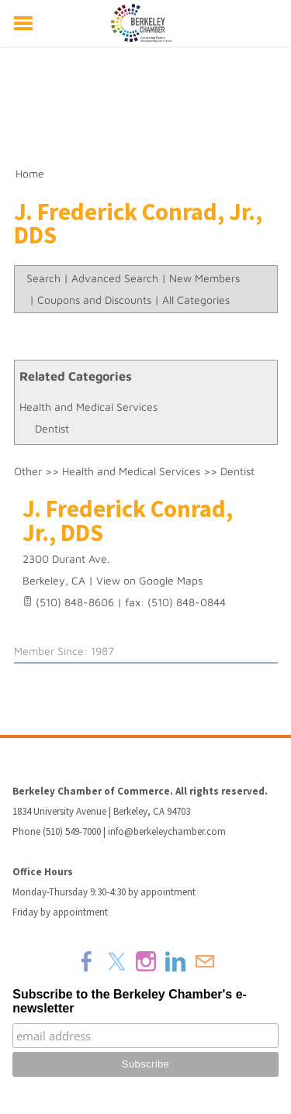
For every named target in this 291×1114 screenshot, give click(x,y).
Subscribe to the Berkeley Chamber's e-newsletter (129, 1001)
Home (30, 173)
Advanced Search (114, 278)
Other (28, 471)
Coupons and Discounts (94, 299)
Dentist (52, 428)
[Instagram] (146, 961)
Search (43, 278)
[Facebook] (87, 961)
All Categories (196, 299)
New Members (204, 278)
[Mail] (205, 961)
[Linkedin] (175, 961)
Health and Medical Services (88, 406)
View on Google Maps (149, 580)
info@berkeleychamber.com (167, 831)
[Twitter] (116, 961)
